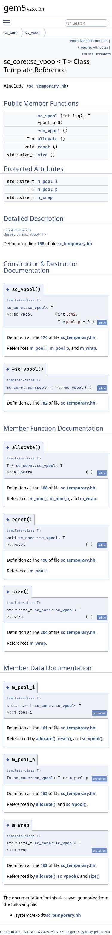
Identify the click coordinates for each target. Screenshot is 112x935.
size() (94, 876)
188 (43, 488)
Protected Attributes (93, 47)
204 (43, 632)
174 (43, 337)
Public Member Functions (89, 41)
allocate (48, 138)
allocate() (45, 738)
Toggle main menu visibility (8, 20)
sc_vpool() (92, 738)
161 (43, 728)
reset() (64, 738)
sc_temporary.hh (47, 86)
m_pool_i (48, 181)
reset (44, 147)
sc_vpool (32, 32)
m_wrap (45, 197)
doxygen (92, 931)
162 (43, 793)
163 (43, 865)
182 (43, 403)
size (43, 155)
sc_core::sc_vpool (26, 307)
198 (43, 560)
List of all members (96, 54)
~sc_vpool (49, 130)
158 (40, 243)
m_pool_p (48, 189)
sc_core (11, 32)
